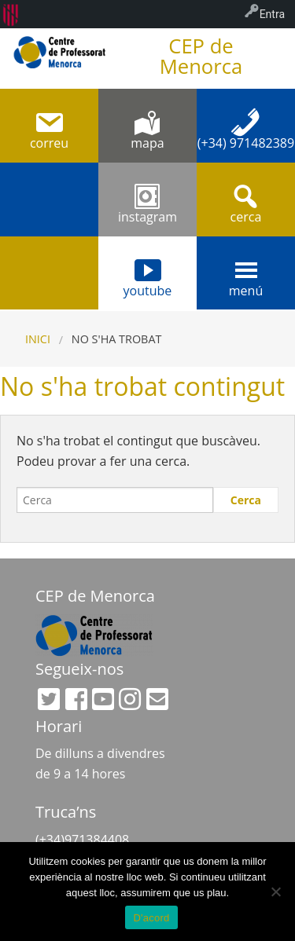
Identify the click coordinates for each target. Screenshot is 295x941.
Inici (37, 338)
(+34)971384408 (82, 839)
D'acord (151, 918)
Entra (272, 14)
